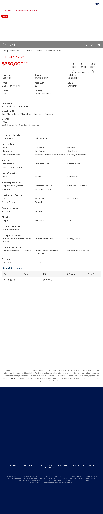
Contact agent (9, 45)
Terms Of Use (18, 465)
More (97, 3)
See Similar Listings (83, 72)
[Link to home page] (3, 4)
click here (13, 378)
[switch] (85, 44)
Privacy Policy (40, 465)
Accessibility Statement (69, 465)
